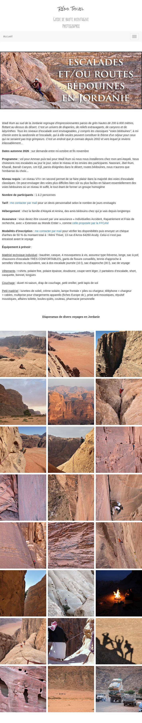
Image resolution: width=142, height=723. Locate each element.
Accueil (7, 36)
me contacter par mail (23, 202)
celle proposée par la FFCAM (90, 223)
